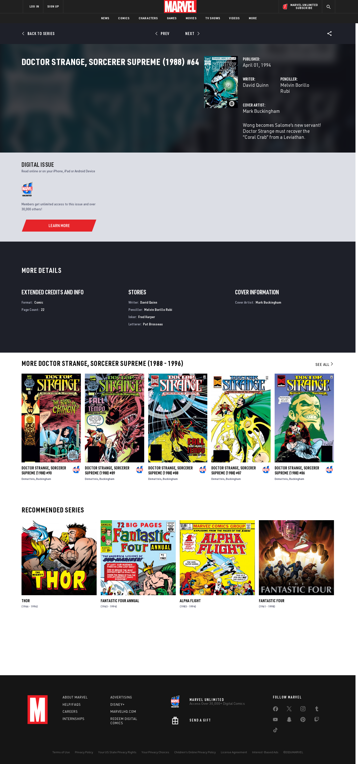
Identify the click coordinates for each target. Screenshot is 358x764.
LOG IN (34, 6)
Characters (148, 18)
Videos (234, 18)
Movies (191, 18)
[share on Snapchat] (289, 720)
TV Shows (213, 18)
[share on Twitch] (316, 720)
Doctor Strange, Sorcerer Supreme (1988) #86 (297, 521)
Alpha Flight (190, 651)
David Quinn (128, 107)
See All (324, 414)
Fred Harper (146, 367)
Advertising (121, 697)
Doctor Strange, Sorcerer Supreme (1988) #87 (233, 521)
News (105, 18)
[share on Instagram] (302, 709)
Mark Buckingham (133, 127)
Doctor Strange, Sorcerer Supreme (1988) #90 (44, 521)
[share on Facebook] (275, 709)
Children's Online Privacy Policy (195, 752)
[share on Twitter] (289, 709)
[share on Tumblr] (316, 709)
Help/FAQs (72, 704)
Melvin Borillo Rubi (236, 107)
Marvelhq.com (123, 711)
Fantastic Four (271, 651)
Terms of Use (61, 752)
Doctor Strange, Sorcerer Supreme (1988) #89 (107, 521)
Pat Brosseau (153, 374)
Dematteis (28, 529)
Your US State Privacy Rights (117, 752)
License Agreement (234, 752)
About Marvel (75, 697)
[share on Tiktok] (275, 730)
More (253, 18)
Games (172, 18)
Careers (70, 711)
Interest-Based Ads (265, 752)
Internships (74, 719)
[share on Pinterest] (302, 720)
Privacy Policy (84, 752)
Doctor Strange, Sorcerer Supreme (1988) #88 (170, 521)
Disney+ (117, 704)
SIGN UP (53, 6)
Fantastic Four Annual (120, 651)
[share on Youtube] (275, 720)
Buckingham (43, 529)
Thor (26, 651)
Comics (123, 18)
